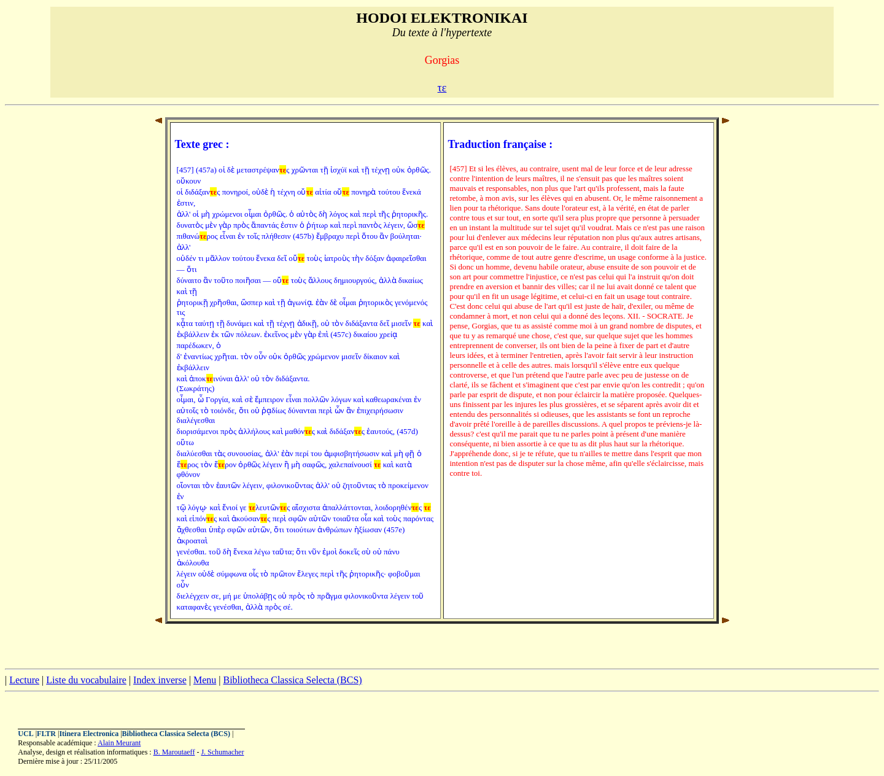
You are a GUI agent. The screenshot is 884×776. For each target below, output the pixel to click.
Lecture (24, 680)
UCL (25, 733)
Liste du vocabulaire (86, 680)
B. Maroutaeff (174, 752)
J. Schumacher (222, 752)
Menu (204, 680)
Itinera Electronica (88, 733)
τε (442, 88)
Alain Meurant (119, 743)
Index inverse (160, 680)
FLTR (46, 733)
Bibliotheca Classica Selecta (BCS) (292, 680)
